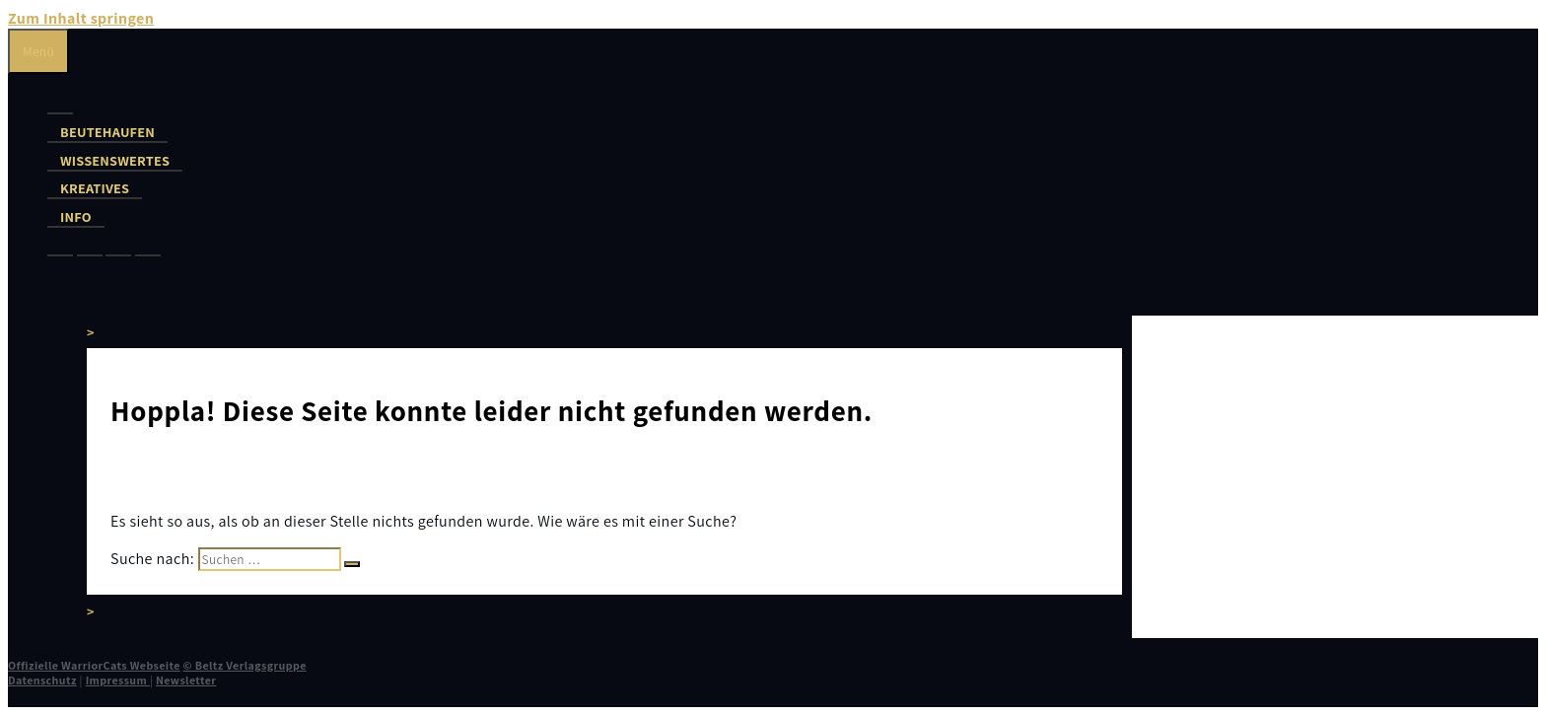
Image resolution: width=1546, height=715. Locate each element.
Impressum (118, 680)
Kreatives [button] (94, 188)
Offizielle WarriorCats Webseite (94, 665)
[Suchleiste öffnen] (21, 295)
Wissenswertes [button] (115, 160)
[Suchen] (352, 564)
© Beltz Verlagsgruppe (245, 665)
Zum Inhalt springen (81, 18)
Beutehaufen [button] (107, 131)
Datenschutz (42, 680)
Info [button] (76, 216)
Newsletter (186, 680)
